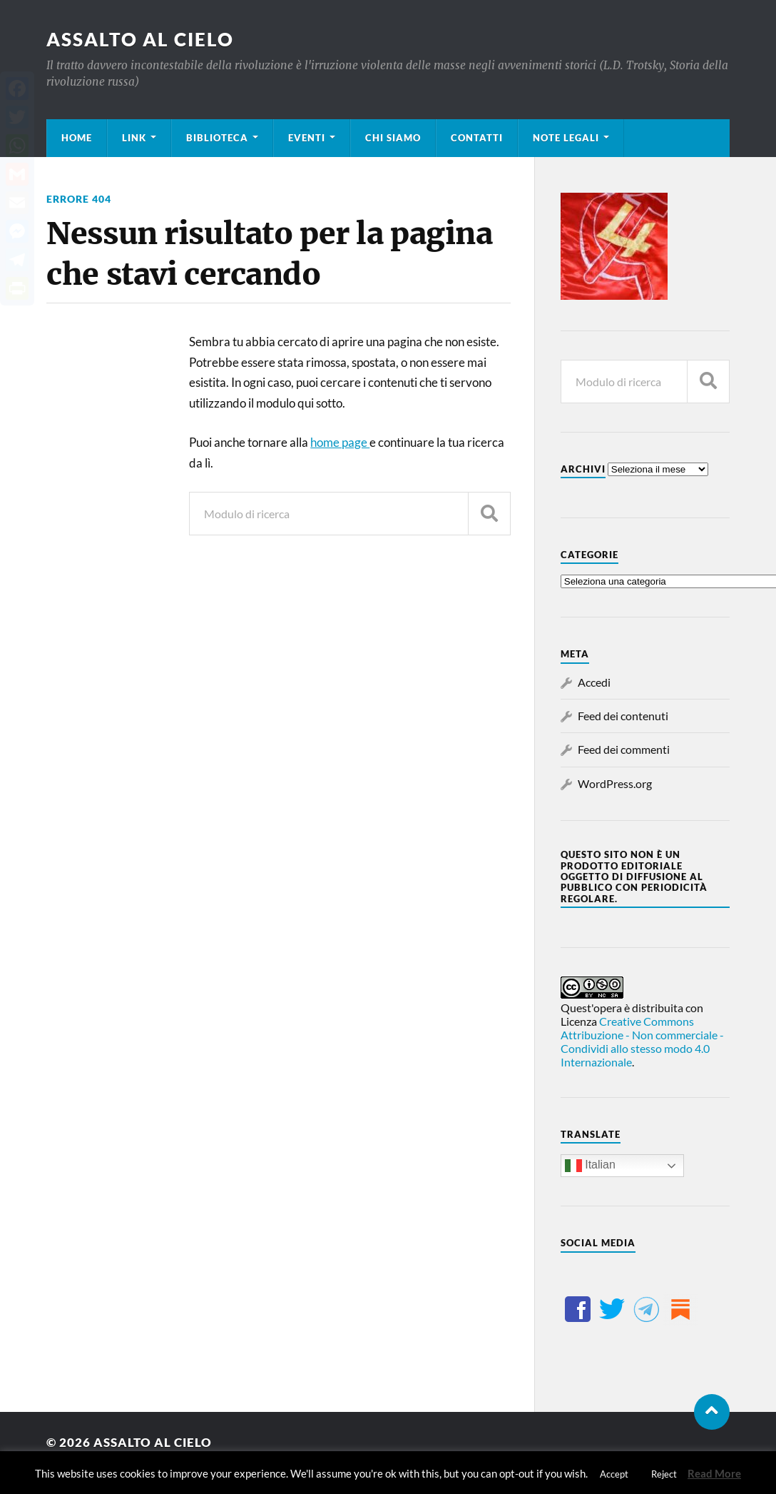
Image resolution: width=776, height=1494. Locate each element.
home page (339, 442)
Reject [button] (664, 1474)
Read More (714, 1473)
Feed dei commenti (624, 749)
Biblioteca (217, 137)
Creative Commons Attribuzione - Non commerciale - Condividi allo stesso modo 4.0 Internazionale (642, 1041)
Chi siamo (393, 137)
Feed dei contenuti (623, 715)
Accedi (594, 682)
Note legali (566, 137)
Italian (590, 1165)
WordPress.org (615, 783)
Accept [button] (614, 1474)
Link (134, 137)
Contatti (477, 137)
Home (76, 137)
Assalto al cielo (140, 39)
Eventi (306, 137)
